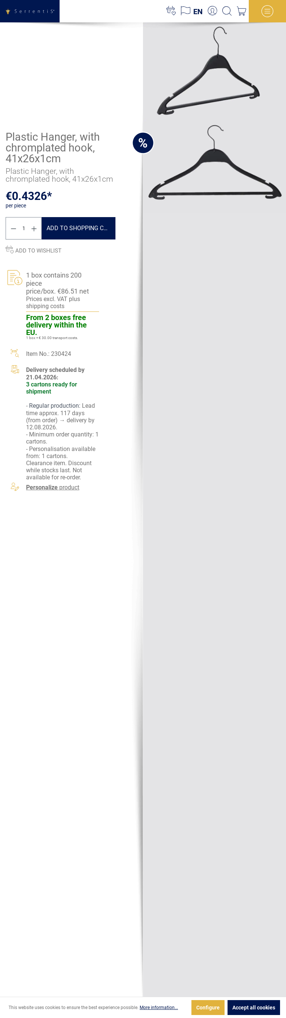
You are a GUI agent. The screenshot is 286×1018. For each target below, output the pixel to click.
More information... (159, 1007)
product (52, 487)
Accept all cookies (253, 1008)
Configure (208, 1008)
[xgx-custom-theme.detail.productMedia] (214, 70)
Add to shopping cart (80, 228)
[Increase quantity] (34, 228)
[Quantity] (24, 228)
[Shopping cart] (241, 11)
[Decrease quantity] (13, 228)
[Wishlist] (171, 11)
